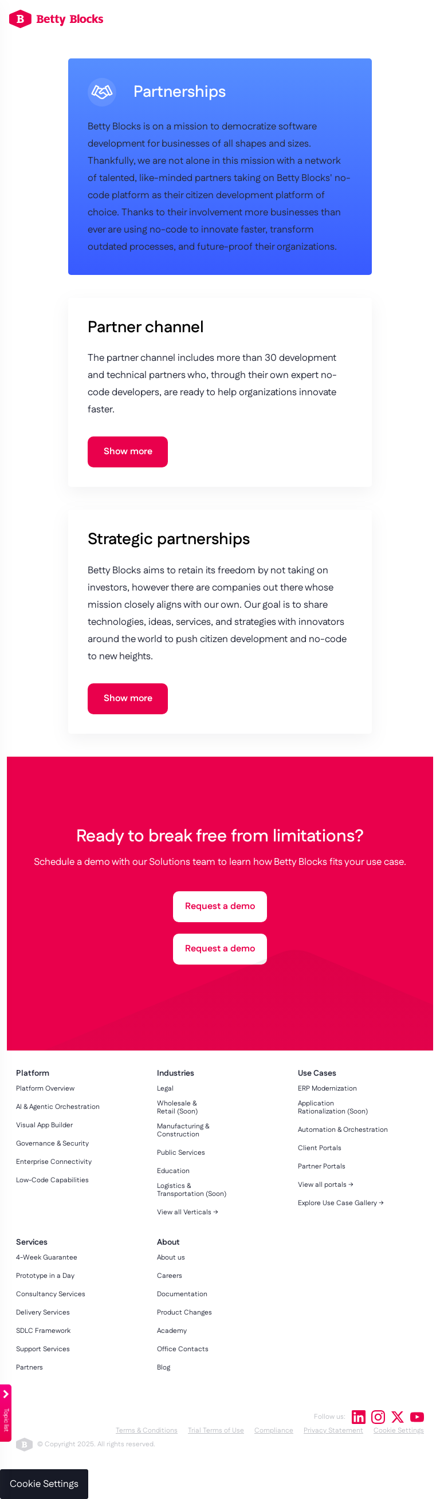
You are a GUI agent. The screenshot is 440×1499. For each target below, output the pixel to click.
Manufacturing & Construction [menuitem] (183, 1131)
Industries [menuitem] (175, 1074)
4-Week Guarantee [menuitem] (46, 1258)
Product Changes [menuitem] (184, 1313)
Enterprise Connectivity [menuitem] (54, 1162)
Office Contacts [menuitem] (183, 1349)
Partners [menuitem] (29, 1368)
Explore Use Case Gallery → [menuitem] (341, 1203)
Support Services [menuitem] (43, 1349)
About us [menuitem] (171, 1258)
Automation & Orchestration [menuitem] (343, 1130)
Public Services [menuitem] (181, 1153)
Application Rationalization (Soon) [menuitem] (333, 1108)
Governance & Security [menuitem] (52, 1144)
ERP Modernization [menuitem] (327, 1089)
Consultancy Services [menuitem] (50, 1295)
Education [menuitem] (173, 1171)
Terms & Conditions (147, 1430)
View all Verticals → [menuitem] (187, 1213)
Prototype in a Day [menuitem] (45, 1276)
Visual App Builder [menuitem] (44, 1126)
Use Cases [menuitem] (317, 1074)
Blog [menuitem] (163, 1368)
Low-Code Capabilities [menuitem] (52, 1181)
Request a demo (220, 906)
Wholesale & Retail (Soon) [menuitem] (177, 1108)
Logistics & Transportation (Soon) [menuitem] (191, 1190)
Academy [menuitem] (172, 1331)
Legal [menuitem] (165, 1089)
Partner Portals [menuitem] (321, 1167)
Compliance (273, 1430)
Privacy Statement (333, 1430)
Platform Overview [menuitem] (45, 1089)
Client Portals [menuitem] (319, 1148)
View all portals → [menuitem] (325, 1185)
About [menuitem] (168, 1243)
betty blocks (24, 1444)
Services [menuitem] (32, 1243)
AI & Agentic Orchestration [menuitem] (58, 1107)
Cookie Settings (399, 1430)
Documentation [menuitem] (182, 1295)
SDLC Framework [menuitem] (43, 1331)
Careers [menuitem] (169, 1276)
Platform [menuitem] (32, 1074)
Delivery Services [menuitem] (43, 1313)
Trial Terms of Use (216, 1430)
